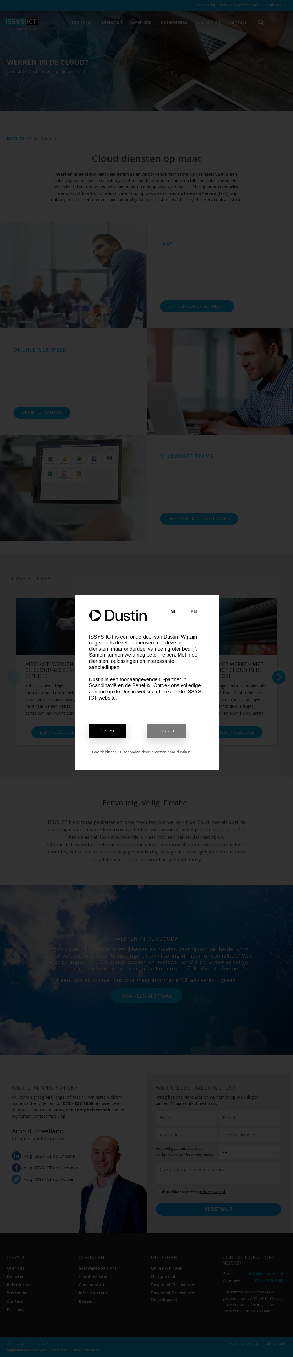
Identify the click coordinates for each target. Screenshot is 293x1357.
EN (194, 611)
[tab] (174, 612)
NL (174, 611)
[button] (107, 731)
